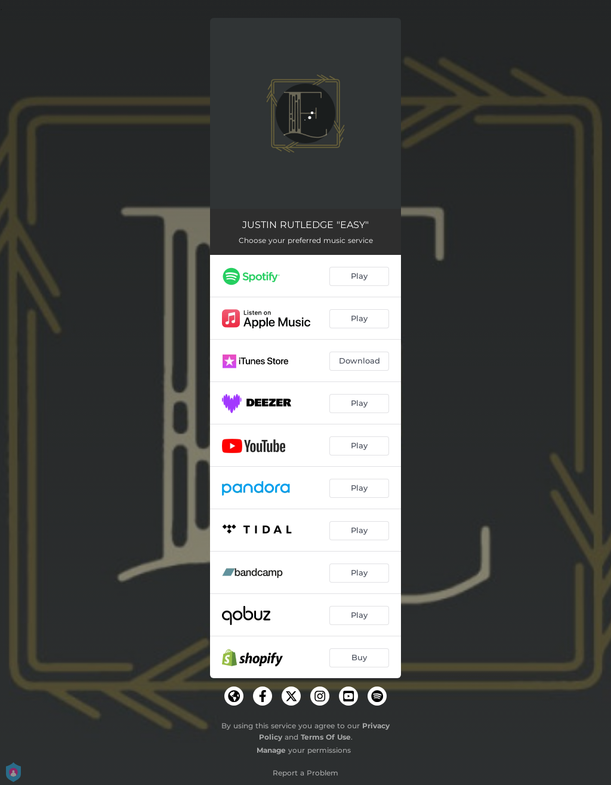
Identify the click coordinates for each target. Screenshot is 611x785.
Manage (271, 750)
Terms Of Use (326, 736)
